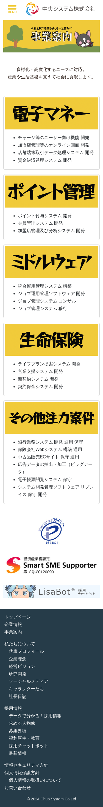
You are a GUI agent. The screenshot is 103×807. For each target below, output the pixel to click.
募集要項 (17, 730)
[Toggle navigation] (12, 9)
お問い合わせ (17, 787)
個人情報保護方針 (22, 772)
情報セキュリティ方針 (26, 765)
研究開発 (17, 673)
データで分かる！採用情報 (35, 715)
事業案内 (13, 632)
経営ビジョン (22, 666)
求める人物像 (22, 723)
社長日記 (17, 696)
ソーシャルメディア (28, 681)
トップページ (17, 617)
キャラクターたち (26, 688)
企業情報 (13, 624)
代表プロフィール (26, 651)
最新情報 (17, 753)
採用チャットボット (28, 746)
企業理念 (17, 659)
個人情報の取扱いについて (35, 780)
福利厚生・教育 (24, 738)
